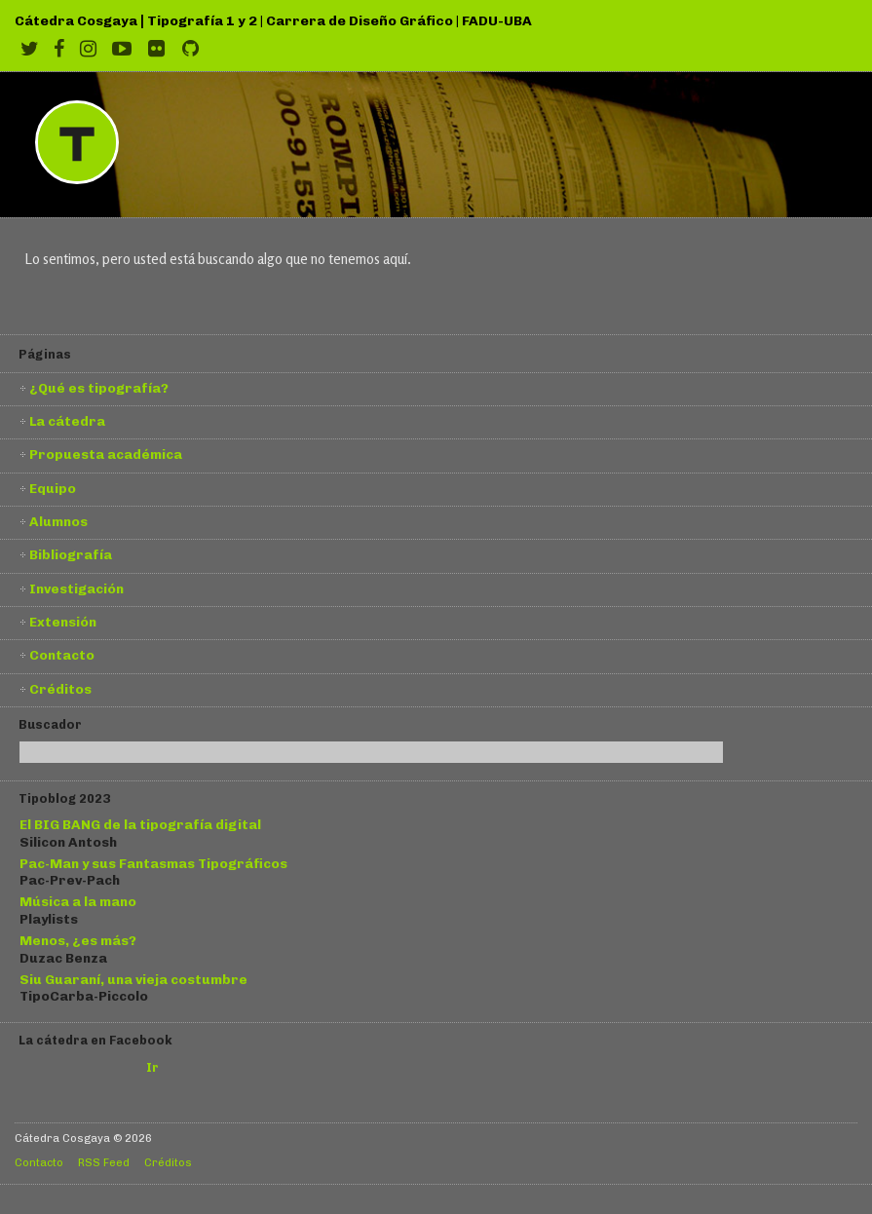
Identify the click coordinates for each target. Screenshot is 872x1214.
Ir (152, 1067)
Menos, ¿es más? (77, 940)
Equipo (52, 488)
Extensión (62, 621)
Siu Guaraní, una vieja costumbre (133, 979)
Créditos (60, 689)
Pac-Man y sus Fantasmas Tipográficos (153, 863)
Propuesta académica (105, 454)
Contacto (62, 655)
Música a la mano (77, 901)
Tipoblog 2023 (64, 798)
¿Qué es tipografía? (99, 388)
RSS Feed (104, 1162)
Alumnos (58, 521)
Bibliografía (70, 554)
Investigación (76, 588)
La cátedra (67, 421)
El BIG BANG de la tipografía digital (140, 824)
